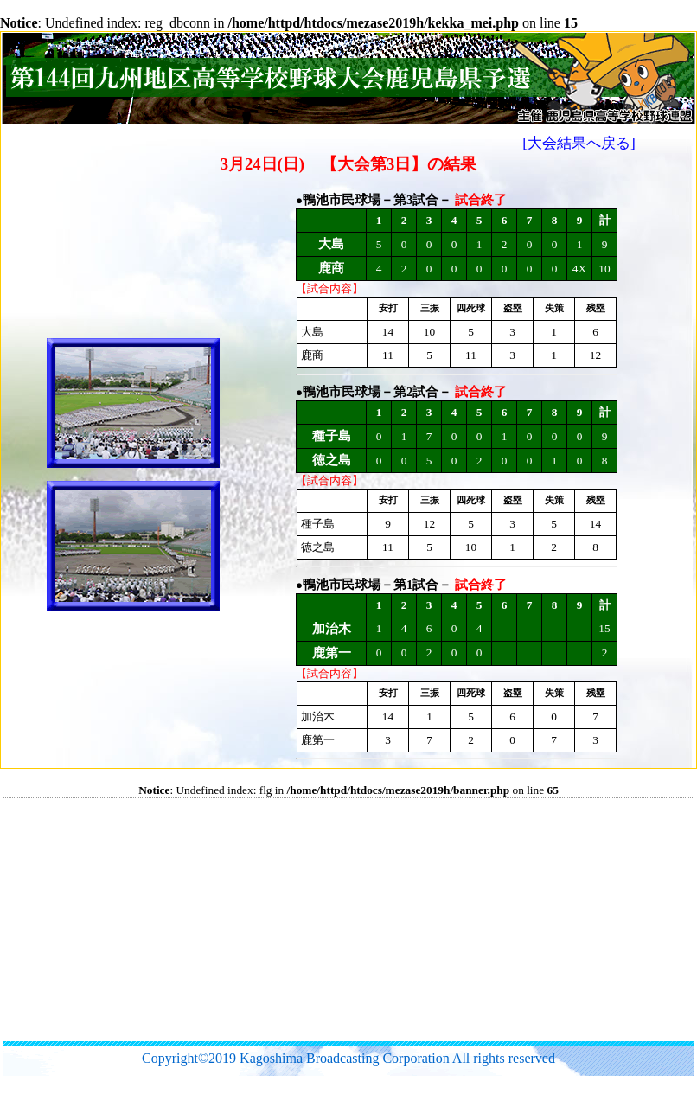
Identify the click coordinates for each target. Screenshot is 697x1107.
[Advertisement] (287, 919)
